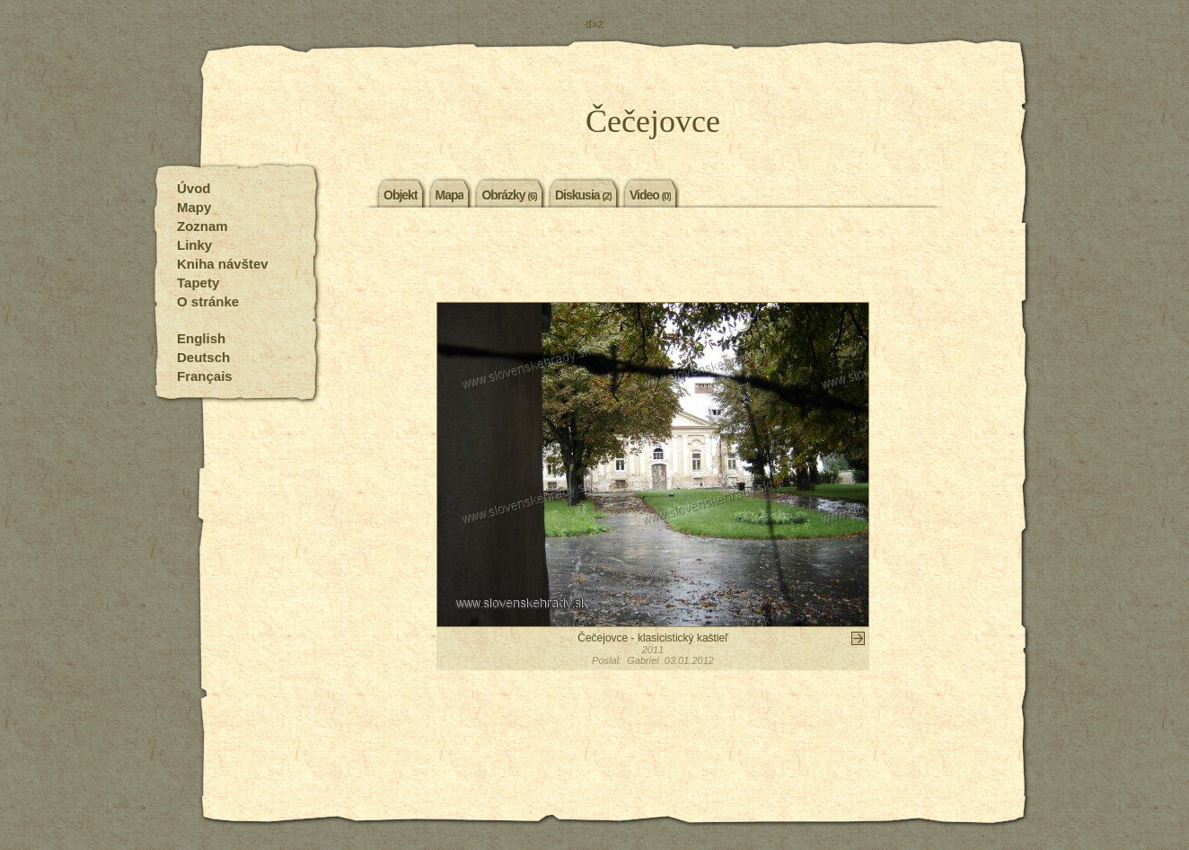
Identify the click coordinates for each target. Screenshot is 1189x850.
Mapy (194, 207)
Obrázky (509, 194)
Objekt (400, 194)
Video (650, 194)
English (201, 338)
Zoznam (202, 226)
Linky (194, 244)
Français (205, 376)
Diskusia (583, 194)
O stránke (208, 301)
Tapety (198, 282)
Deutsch (203, 357)
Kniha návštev (223, 263)
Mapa (450, 194)
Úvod (194, 188)
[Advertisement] (653, 257)
